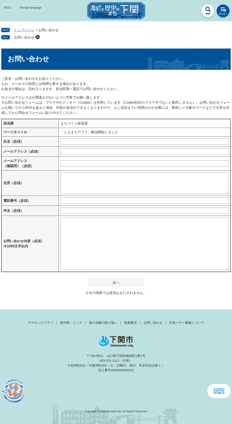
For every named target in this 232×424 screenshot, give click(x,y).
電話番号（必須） (17, 200)
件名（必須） (13, 210)
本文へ (8, 7)
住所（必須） (13, 183)
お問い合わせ (24, 37)
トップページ (24, 30)
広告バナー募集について (186, 322)
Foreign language (30, 7)
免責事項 (130, 322)
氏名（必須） (13, 141)
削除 (37, 37)
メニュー (223, 12)
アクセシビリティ (40, 322)
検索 (207, 12)
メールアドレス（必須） (22, 151)
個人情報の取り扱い (103, 322)
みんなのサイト (192, 12)
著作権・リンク (71, 322)
